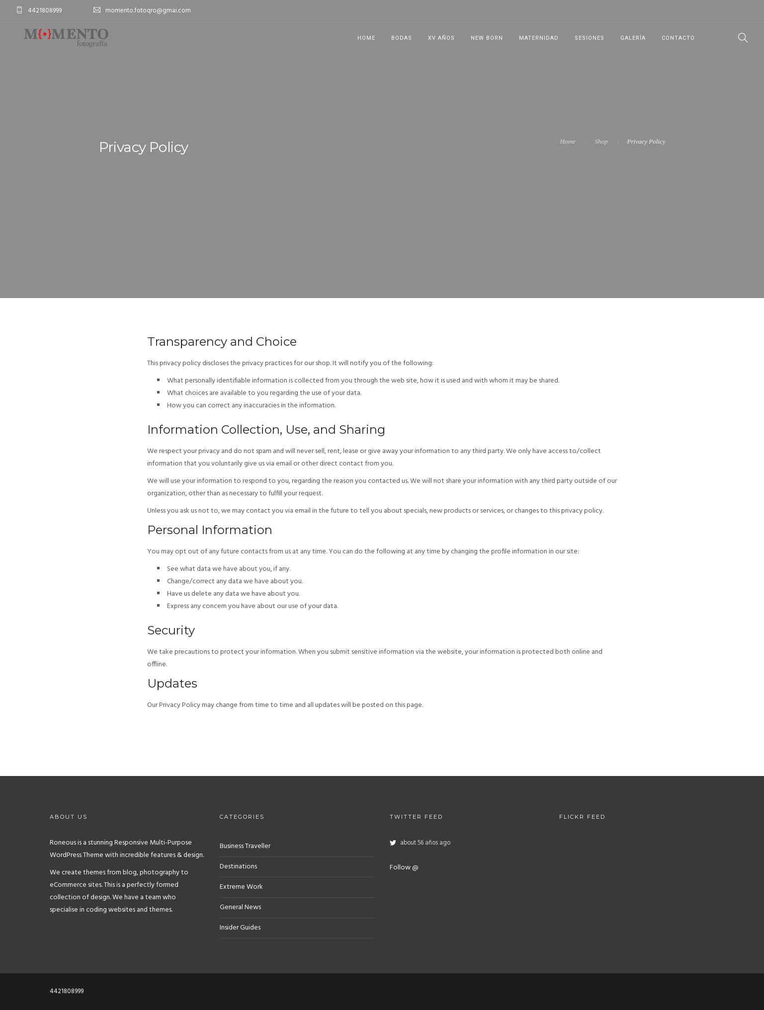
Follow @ (404, 867)
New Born (487, 38)
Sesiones (589, 38)
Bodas (401, 38)
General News (240, 907)
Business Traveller (245, 846)
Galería (633, 38)
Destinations (238, 866)
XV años (441, 38)
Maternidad (539, 38)
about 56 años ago (425, 843)
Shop (601, 141)
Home (366, 38)
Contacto (678, 38)
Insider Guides (240, 927)
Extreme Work (241, 887)
